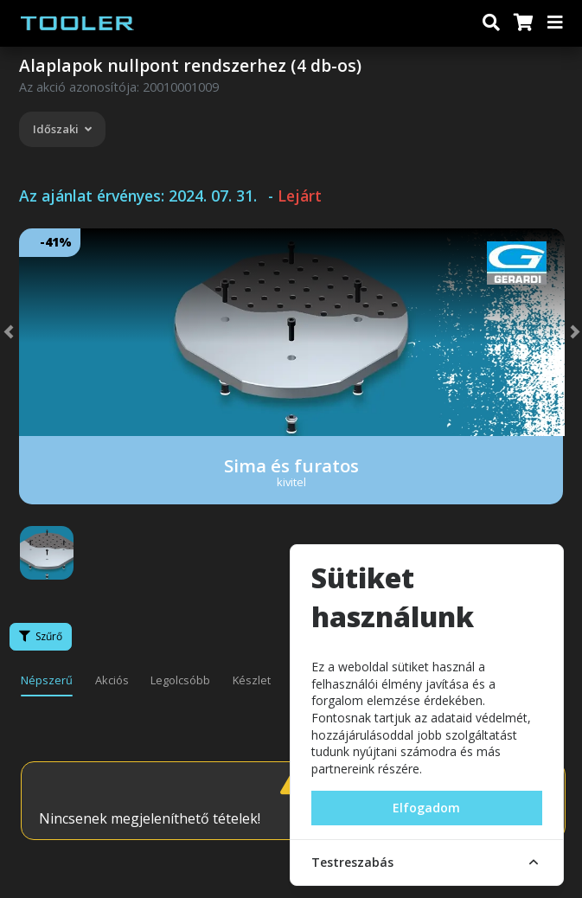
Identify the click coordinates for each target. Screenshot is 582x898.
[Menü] (556, 23)
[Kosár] (522, 23)
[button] (26, 332)
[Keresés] (491, 23)
